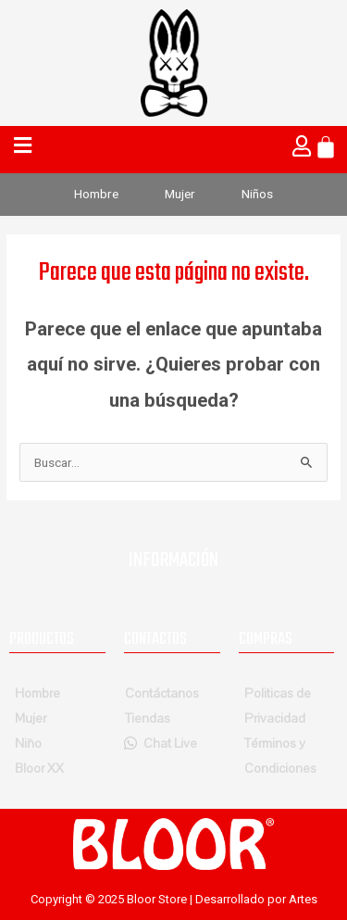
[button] (24, 146)
